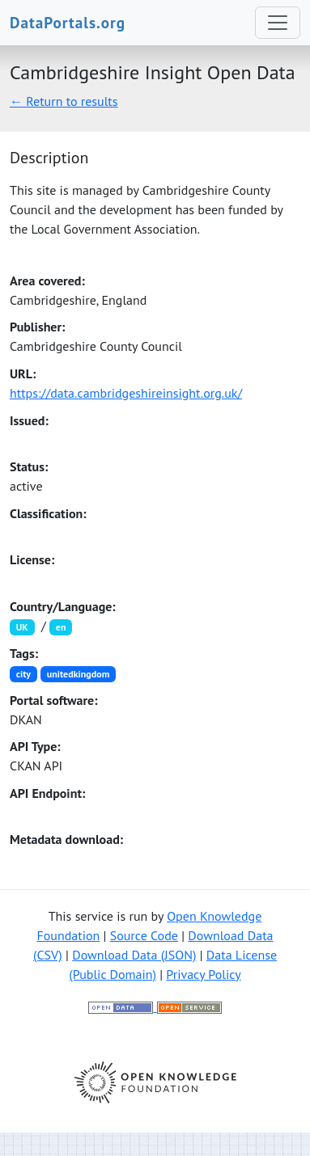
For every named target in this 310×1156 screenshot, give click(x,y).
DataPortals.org (67, 22)
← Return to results (64, 101)
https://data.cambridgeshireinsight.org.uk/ (126, 393)
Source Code (144, 935)
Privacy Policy (203, 974)
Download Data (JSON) (134, 955)
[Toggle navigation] (277, 22)
